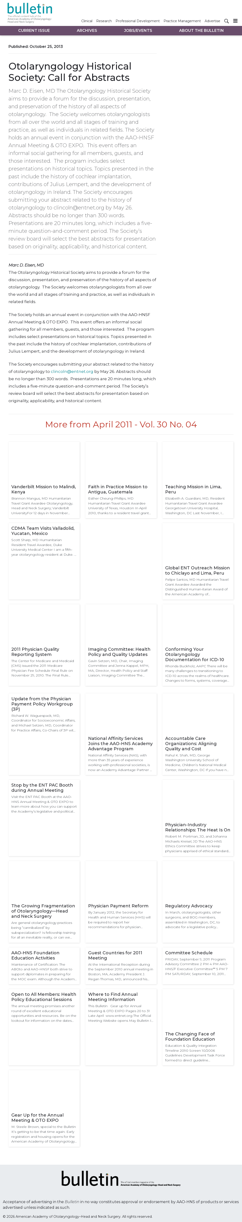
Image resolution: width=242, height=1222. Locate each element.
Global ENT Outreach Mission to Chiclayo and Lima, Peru (197, 570)
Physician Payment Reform (118, 906)
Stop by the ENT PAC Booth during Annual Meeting (42, 788)
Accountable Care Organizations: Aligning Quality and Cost (191, 743)
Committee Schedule (189, 952)
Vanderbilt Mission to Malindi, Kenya (43, 489)
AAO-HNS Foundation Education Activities (35, 955)
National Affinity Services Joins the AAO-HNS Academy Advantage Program (120, 743)
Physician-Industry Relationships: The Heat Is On (197, 827)
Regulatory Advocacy (188, 906)
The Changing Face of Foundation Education (190, 1036)
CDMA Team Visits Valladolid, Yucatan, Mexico (42, 531)
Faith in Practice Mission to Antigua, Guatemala (117, 489)
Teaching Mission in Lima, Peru (193, 489)
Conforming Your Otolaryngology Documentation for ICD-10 (194, 654)
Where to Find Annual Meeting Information (113, 997)
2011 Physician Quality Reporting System (35, 652)
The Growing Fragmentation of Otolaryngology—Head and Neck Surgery (43, 911)
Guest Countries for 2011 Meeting (115, 955)
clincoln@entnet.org (72, 371)
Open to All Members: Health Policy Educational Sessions (43, 997)
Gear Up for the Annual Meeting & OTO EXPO (37, 1118)
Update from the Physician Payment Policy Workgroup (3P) (42, 704)
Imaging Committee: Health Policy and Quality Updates (119, 652)
